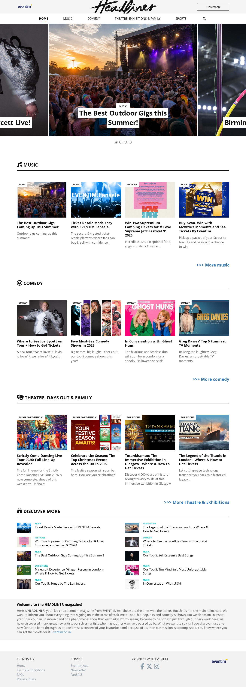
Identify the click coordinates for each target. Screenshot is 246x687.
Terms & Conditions (31, 670)
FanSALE (77, 675)
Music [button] (67, 19)
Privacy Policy (26, 679)
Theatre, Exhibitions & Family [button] (137, 19)
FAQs (20, 675)
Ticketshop (213, 7)
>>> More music (213, 265)
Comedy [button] (93, 19)
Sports (181, 19)
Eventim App (80, 666)
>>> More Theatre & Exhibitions (196, 502)
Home (43, 19)
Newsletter (78, 670)
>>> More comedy (211, 379)
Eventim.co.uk (61, 632)
